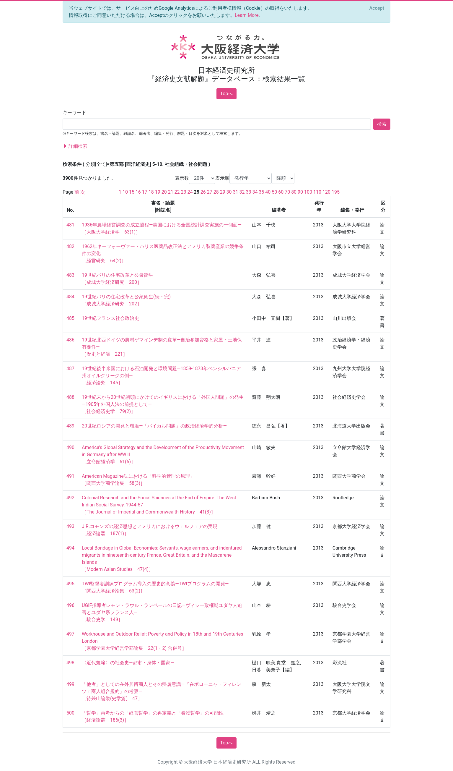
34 (255, 192)
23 (183, 192)
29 (222, 192)
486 (70, 340)
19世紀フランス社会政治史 (110, 318)
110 (317, 192)
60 (280, 192)
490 (70, 447)
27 (209, 192)
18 (151, 192)
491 (70, 476)
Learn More (247, 15)
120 (326, 192)
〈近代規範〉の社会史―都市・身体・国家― (128, 662)
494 (70, 548)
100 (308, 192)
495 (70, 584)
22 (177, 192)
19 (157, 192)
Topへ (226, 93)
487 (70, 368)
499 (70, 684)
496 (70, 605)
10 (125, 192)
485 (70, 318)
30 (229, 192)
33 (248, 192)
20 (164, 192)
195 (336, 192)
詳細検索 (75, 146)
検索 (382, 124)
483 (70, 275)
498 (70, 662)
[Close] (377, 8)
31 (235, 192)
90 (300, 192)
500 (70, 713)
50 (274, 192)
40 (268, 192)
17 (144, 192)
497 (70, 634)
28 (216, 192)
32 (242, 192)
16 (138, 192)
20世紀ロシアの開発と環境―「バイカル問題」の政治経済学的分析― (154, 426)
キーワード (74, 112)
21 (170, 192)
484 (70, 296)
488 (70, 397)
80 (293, 192)
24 (190, 192)
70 (287, 192)
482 (70, 246)
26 (203, 192)
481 (70, 225)
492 (70, 497)
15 (131, 192)
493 (70, 526)
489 (70, 426)
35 (261, 192)
